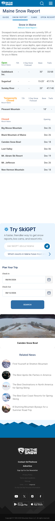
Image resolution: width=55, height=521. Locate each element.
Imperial (32, 484)
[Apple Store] (37, 504)
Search (27, 305)
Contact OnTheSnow (27, 462)
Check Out (6, 287)
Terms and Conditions (27, 478)
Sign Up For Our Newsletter (27, 470)
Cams (34, 17)
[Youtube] (16, 496)
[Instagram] (32, 496)
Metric (26, 484)
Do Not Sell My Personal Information (27, 487)
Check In (6, 274)
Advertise (27, 466)
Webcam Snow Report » (27, 28)
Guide (6, 17)
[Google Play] (21, 504)
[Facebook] (40, 496)
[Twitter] (24, 496)
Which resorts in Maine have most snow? (28, 254)
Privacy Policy (27, 475)
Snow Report (20, 17)
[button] (41, 3)
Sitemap (27, 481)
